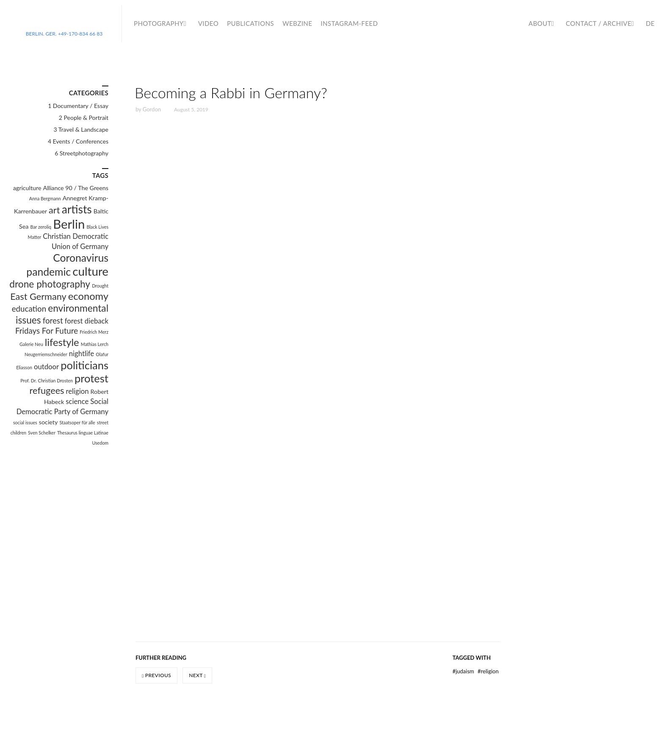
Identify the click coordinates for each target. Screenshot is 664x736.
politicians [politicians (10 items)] (84, 365)
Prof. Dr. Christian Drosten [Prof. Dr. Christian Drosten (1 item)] (46, 380)
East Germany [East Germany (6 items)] (38, 296)
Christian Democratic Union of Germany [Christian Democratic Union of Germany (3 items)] (75, 241)
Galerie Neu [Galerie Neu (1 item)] (31, 344)
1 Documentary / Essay (78, 105)
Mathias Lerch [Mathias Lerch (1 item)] (94, 344)
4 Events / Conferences (78, 141)
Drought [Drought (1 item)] (100, 285)
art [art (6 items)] (54, 210)
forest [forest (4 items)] (53, 320)
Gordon (152, 109)
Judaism (463, 671)
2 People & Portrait (83, 117)
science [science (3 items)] (77, 401)
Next (197, 675)
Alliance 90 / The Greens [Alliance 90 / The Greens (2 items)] (75, 187)
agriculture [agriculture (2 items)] (27, 187)
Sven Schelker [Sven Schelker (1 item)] (41, 432)
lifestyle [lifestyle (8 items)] (62, 342)
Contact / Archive (598, 23)
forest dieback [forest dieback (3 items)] (86, 321)
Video (208, 23)
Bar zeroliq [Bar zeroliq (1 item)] (41, 227)
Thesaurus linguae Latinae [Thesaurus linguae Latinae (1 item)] (82, 432)
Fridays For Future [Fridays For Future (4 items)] (46, 330)
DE (650, 23)
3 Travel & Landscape (81, 129)
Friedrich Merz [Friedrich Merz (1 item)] (94, 332)
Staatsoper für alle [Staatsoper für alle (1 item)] (77, 422)
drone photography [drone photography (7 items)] (49, 284)
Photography (159, 23)
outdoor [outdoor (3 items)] (46, 366)
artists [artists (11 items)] (77, 209)
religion (488, 671)
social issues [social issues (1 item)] (25, 422)
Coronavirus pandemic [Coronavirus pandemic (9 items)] (67, 265)
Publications (250, 23)
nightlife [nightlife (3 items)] (81, 353)
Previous (156, 675)
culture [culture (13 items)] (90, 271)
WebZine (297, 23)
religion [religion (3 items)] (77, 391)
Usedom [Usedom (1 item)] (100, 442)
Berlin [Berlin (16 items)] (69, 223)
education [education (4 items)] (29, 308)
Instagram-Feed (349, 23)
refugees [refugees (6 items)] (47, 390)
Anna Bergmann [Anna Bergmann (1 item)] (45, 198)
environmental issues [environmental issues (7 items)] (62, 314)
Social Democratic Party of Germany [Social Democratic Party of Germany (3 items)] (62, 406)
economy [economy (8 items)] (88, 296)
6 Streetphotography (81, 153)
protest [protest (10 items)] (91, 378)
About (539, 23)
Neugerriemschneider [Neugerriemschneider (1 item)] (46, 354)
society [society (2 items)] (48, 422)
